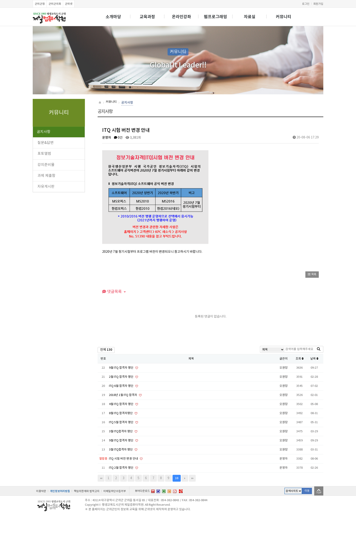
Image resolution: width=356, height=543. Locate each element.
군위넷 (68, 3)
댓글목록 (112, 291)
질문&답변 (45, 143)
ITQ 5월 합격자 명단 (121, 422)
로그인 (305, 3)
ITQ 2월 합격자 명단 (121, 468)
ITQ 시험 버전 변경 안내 (124, 458)
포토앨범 (44, 154)
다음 (184, 478)
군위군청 (40, 3)
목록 (312, 274)
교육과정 (147, 16)
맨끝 (192, 478)
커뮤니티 (283, 16)
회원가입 (318, 3)
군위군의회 (55, 3)
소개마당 (113, 16)
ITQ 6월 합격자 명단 (121, 386)
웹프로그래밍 (215, 16)
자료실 (249, 16)
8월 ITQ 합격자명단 (121, 413)
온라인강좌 (181, 16)
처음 (101, 478)
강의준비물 (45, 165)
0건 (118, 138)
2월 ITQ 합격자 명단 (121, 377)
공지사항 (43, 132)
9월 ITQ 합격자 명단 (121, 368)
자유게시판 (45, 187)
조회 (300, 358)
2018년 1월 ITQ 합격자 (123, 395)
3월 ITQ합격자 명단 (121, 431)
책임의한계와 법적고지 (86, 491)
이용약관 (41, 491)
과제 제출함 (46, 176)
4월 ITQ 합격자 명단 (121, 404)
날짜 (314, 358)
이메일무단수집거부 (114, 491)
